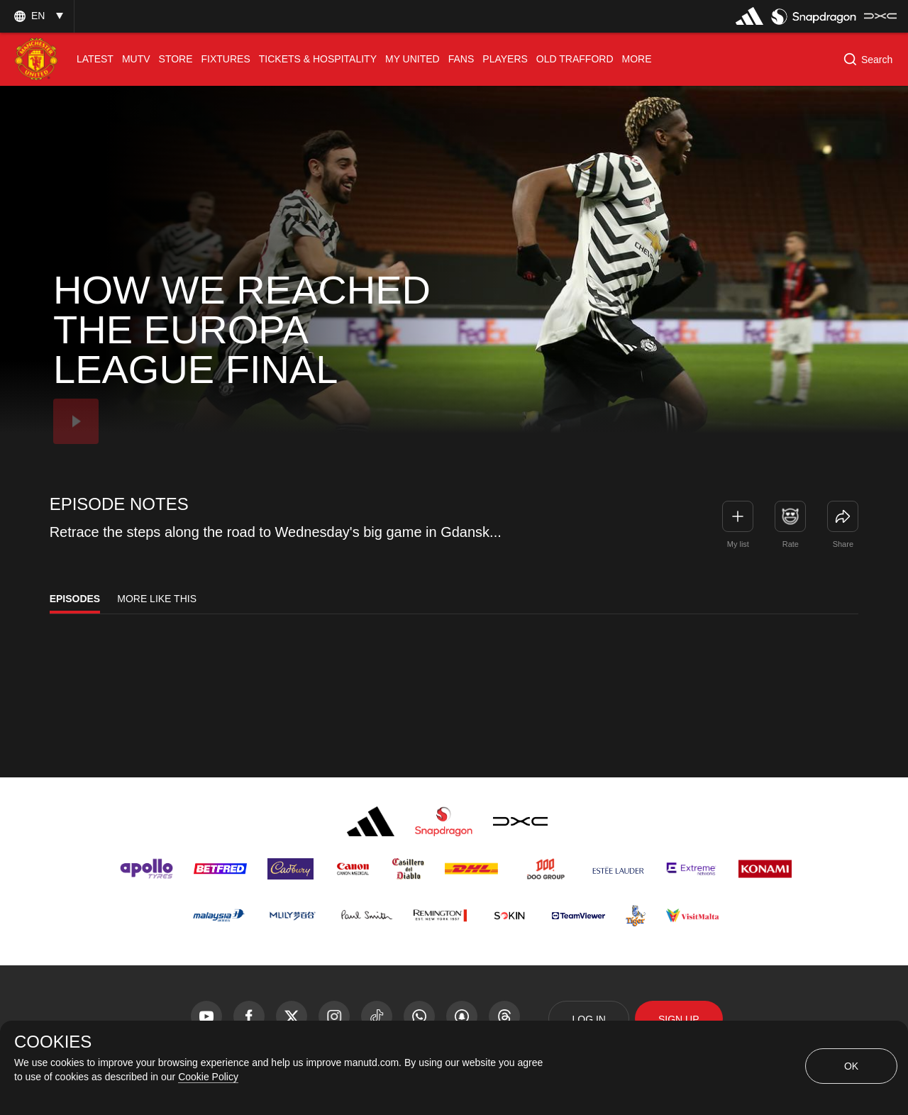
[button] (37, 16)
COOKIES (53, 1042)
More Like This (156, 598)
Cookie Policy (208, 1076)
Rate (790, 544)
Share (843, 544)
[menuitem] (95, 59)
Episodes (75, 598)
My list (738, 544)
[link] (842, 516)
